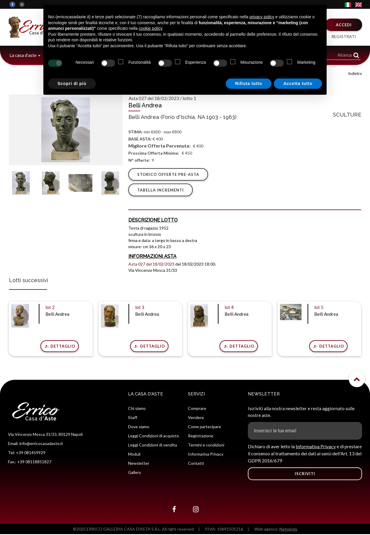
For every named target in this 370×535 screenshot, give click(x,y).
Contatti (196, 464)
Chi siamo (137, 409)
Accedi (344, 24)
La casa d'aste (23, 55)
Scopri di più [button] (72, 83)
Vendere (196, 418)
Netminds (288, 529)
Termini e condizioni (206, 445)
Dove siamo (138, 427)
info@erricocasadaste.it (41, 443)
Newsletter (138, 464)
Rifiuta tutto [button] (248, 83)
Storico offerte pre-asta (168, 174)
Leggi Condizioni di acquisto (153, 436)
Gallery (134, 473)
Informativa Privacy (205, 454)
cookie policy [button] (150, 28)
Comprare (197, 409)
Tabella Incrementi (160, 190)
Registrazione (200, 436)
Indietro (355, 73)
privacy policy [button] (261, 16)
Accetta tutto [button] (297, 83)
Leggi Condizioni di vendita (152, 445)
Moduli (134, 454)
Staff (132, 418)
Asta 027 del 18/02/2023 (151, 264)
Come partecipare (204, 427)
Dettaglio (62, 346)
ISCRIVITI (305, 474)
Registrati (343, 36)
